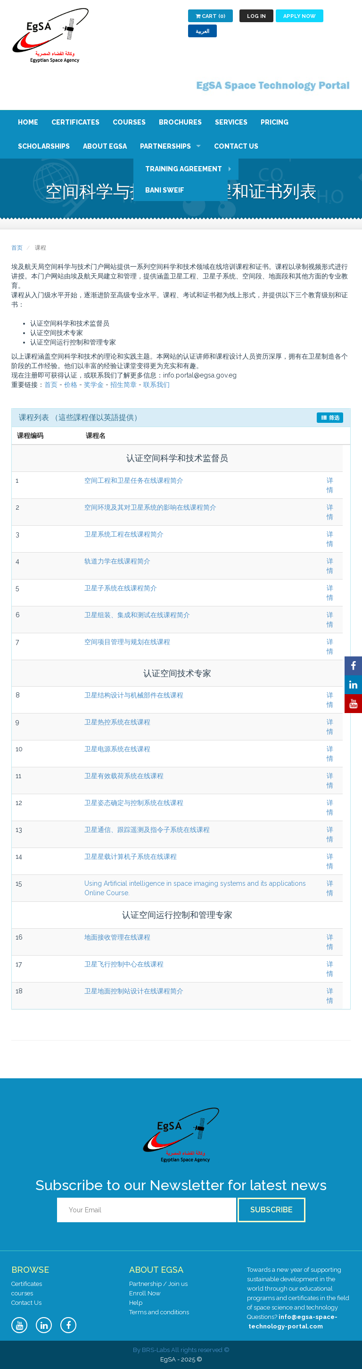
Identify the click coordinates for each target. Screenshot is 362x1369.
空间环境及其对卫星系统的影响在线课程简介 (150, 507)
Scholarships (44, 146)
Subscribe (271, 1209)
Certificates (75, 122)
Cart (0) (210, 16)
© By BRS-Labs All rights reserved (181, 1349)
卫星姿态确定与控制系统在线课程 (133, 802)
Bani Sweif (164, 190)
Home (28, 122)
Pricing (274, 122)
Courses (129, 122)
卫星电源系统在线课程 (117, 749)
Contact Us (236, 146)
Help (135, 1302)
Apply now (299, 16)
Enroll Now (145, 1293)
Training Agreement (183, 169)
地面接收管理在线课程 (117, 937)
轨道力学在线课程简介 (117, 561)
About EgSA (105, 146)
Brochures (180, 122)
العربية (202, 31)
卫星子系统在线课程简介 (120, 588)
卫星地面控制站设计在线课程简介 (133, 991)
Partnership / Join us (158, 1283)
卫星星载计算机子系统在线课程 (130, 856)
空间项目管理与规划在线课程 (127, 642)
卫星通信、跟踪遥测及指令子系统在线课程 (147, 829)
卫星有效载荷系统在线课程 (124, 776)
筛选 (330, 418)
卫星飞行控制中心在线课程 (124, 964)
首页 (17, 247)
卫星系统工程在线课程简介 (124, 534)
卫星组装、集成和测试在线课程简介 (137, 615)
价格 (70, 384)
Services (231, 122)
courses (22, 1293)
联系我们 (156, 384)
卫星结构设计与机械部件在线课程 (133, 695)
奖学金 (94, 384)
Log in (256, 16)
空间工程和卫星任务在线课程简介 (133, 480)
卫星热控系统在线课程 (117, 722)
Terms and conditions (159, 1312)
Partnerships (165, 146)
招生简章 (123, 384)
